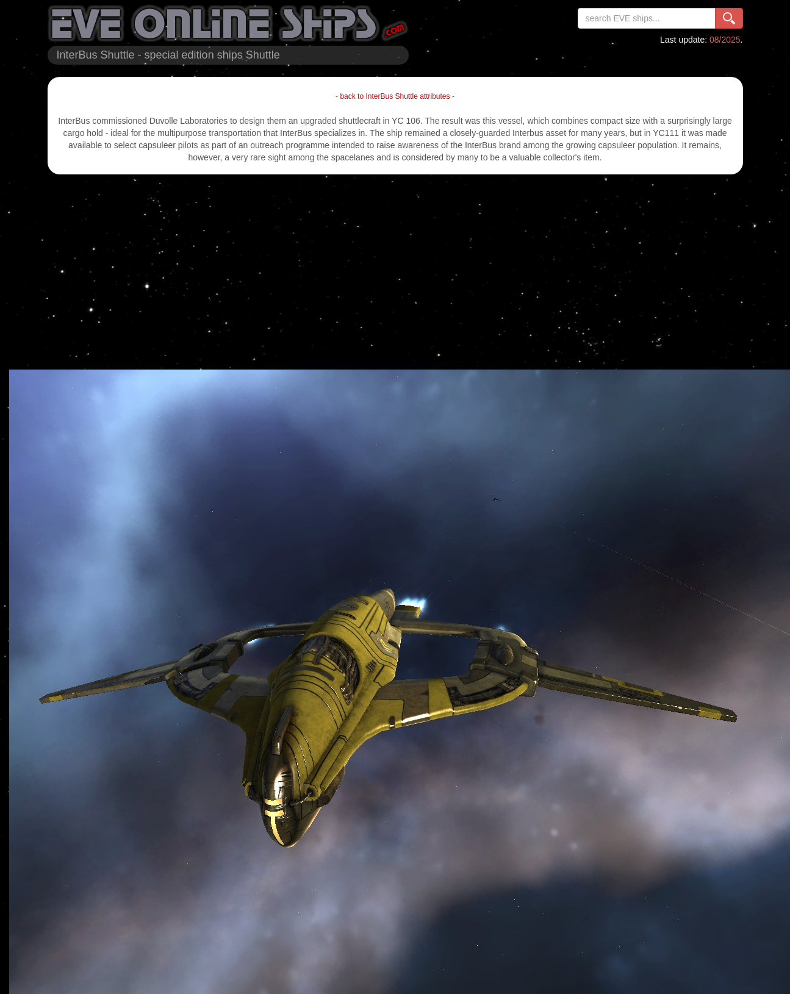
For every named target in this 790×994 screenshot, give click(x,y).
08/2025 (725, 40)
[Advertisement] (395, 272)
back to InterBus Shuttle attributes (395, 96)
